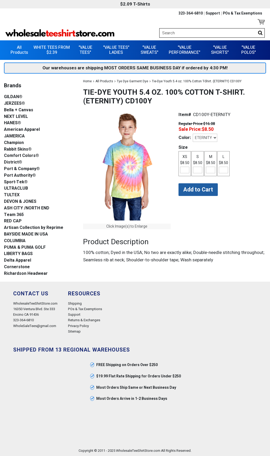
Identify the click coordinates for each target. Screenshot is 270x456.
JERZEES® (14, 103)
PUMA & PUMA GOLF (25, 247)
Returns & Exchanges (84, 320)
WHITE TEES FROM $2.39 (51, 50)
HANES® (12, 123)
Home (87, 81)
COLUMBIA (15, 241)
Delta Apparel (17, 260)
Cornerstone (17, 267)
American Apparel (22, 129)
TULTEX (12, 195)
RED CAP (13, 221)
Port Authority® (20, 175)
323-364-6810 (191, 13)
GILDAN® (13, 97)
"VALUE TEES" (85, 50)
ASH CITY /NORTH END (26, 208)
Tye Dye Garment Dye (132, 81)
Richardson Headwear (26, 273)
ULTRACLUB (16, 188)
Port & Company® (22, 169)
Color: (185, 137)
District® (13, 162)
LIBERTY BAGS (18, 254)
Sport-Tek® (16, 182)
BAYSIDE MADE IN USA (26, 234)
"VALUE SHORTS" (220, 50)
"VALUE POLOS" (248, 50)
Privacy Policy (78, 325)
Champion (14, 143)
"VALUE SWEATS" (149, 50)
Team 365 (14, 215)
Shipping (75, 303)
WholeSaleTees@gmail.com (34, 325)
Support (213, 13)
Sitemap (74, 331)
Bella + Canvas (18, 110)
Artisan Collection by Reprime (33, 228)
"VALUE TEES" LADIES (116, 50)
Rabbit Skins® (18, 149)
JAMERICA (14, 136)
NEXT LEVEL (16, 116)
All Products (19, 50)
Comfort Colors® (21, 156)
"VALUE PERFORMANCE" (184, 50)
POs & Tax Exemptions (242, 13)
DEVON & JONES (20, 201)
